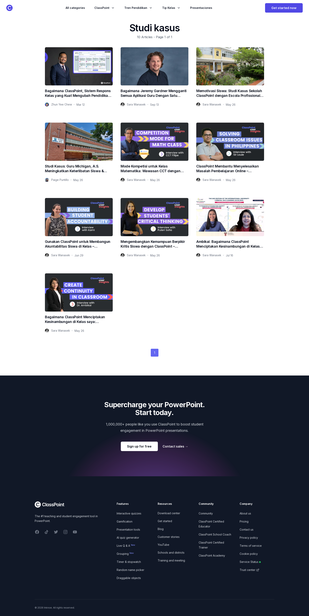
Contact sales (175, 446)
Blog (161, 529)
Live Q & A (126, 545)
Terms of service (251, 545)
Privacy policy (249, 537)
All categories (75, 7)
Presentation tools (128, 529)
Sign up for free (139, 446)
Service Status (250, 561)
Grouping (125, 553)
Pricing (244, 521)
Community (206, 513)
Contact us (246, 529)
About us (245, 513)
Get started (165, 521)
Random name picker (130, 570)
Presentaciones (201, 7)
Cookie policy (249, 553)
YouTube (163, 544)
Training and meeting (171, 560)
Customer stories (169, 536)
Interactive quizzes (129, 513)
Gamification (124, 521)
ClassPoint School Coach (215, 534)
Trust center (249, 570)
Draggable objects (129, 578)
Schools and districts (171, 552)
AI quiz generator (128, 537)
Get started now (283, 8)
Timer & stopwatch (129, 561)
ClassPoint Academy (212, 555)
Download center (169, 513)
